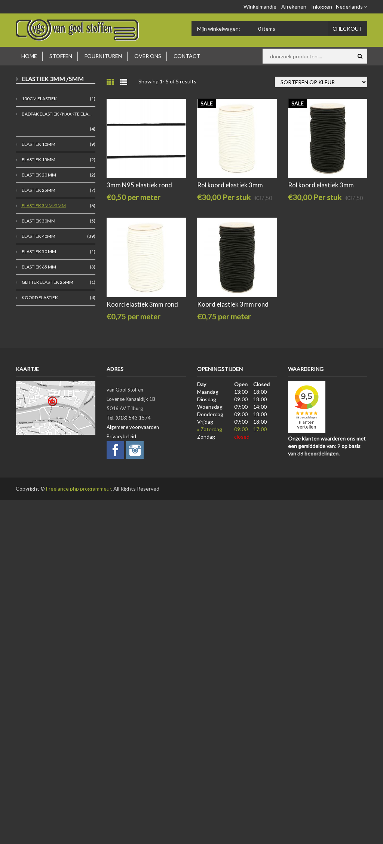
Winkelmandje (259, 6)
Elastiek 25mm (38, 190)
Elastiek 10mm (38, 144)
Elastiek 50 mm (38, 251)
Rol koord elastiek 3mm (230, 185)
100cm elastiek (39, 98)
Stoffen (60, 56)
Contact (187, 56)
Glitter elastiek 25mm (47, 282)
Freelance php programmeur (78, 488)
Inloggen (321, 6)
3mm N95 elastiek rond (139, 185)
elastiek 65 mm (38, 267)
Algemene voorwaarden (133, 427)
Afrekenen (293, 6)
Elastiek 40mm (38, 236)
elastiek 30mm (38, 221)
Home (29, 56)
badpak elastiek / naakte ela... (56, 114)
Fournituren (103, 56)
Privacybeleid (121, 436)
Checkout (347, 28)
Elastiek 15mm (38, 159)
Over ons (147, 56)
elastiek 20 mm (38, 175)
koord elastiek (39, 297)
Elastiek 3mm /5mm (43, 205)
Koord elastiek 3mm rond (142, 304)
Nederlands (351, 6)
